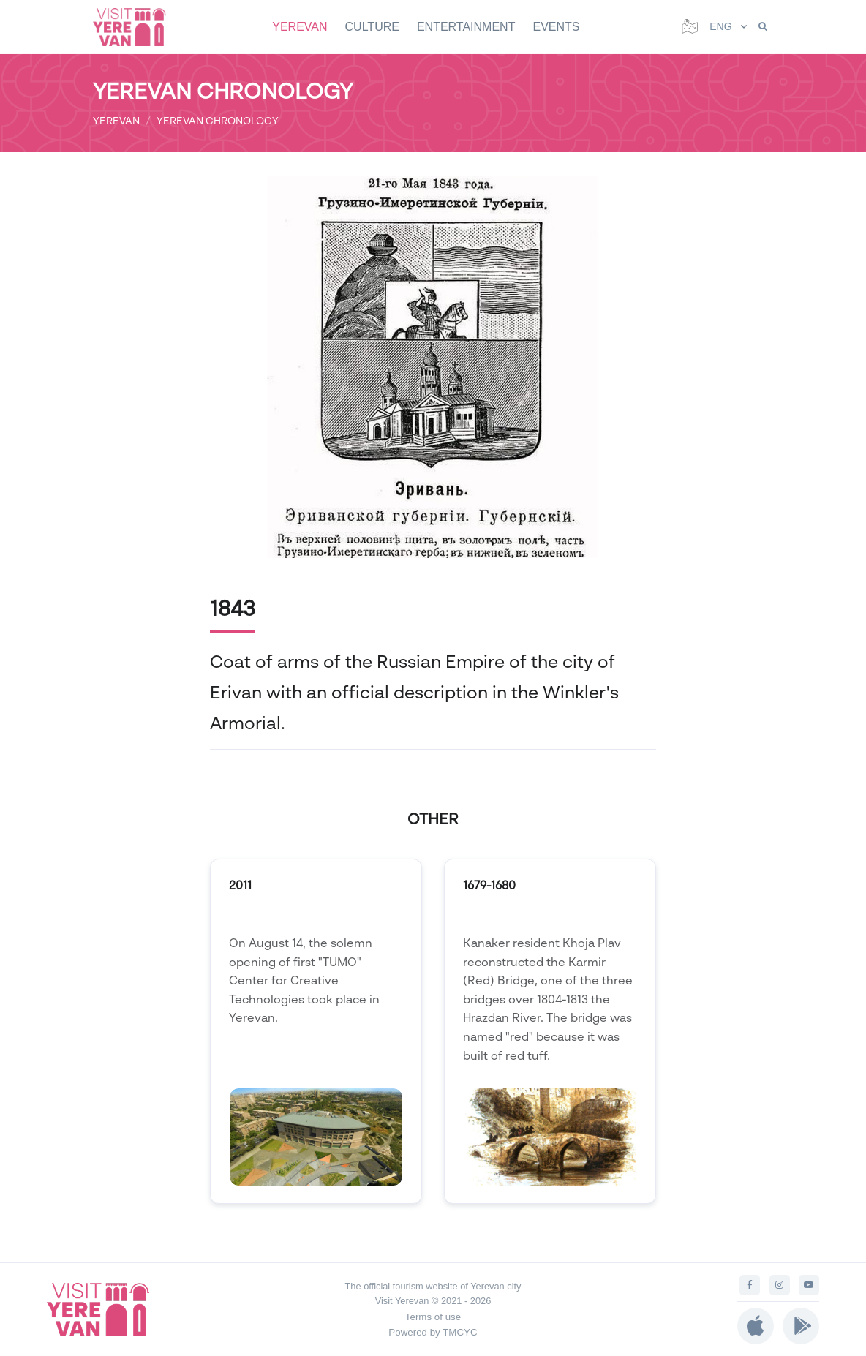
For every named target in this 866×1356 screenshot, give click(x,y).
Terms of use (433, 1316)
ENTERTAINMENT (466, 26)
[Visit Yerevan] (137, 26)
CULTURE (372, 26)
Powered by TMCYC (432, 1332)
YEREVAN (299, 26)
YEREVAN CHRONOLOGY (218, 120)
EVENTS (555, 26)
